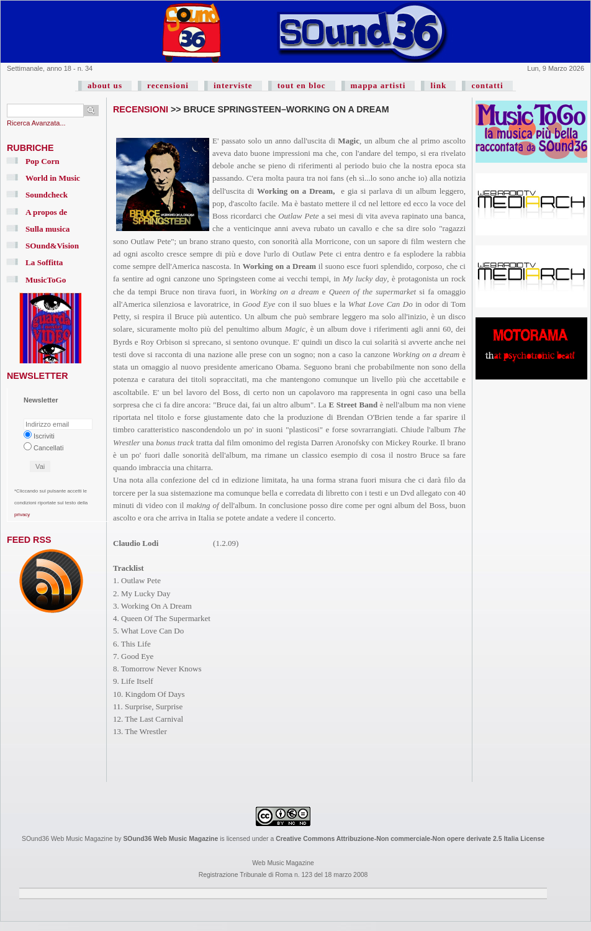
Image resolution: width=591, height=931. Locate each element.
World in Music (52, 178)
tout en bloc (301, 85)
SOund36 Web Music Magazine (170, 838)
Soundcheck (46, 194)
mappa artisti (378, 85)
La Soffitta (44, 262)
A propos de (46, 212)
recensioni (168, 85)
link (438, 85)
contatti (487, 85)
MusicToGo (45, 279)
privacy (22, 514)
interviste (233, 85)
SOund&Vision (52, 245)
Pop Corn (42, 161)
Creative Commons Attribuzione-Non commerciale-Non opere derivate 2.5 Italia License (410, 838)
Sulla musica (47, 229)
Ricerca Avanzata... (36, 123)
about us (105, 85)
